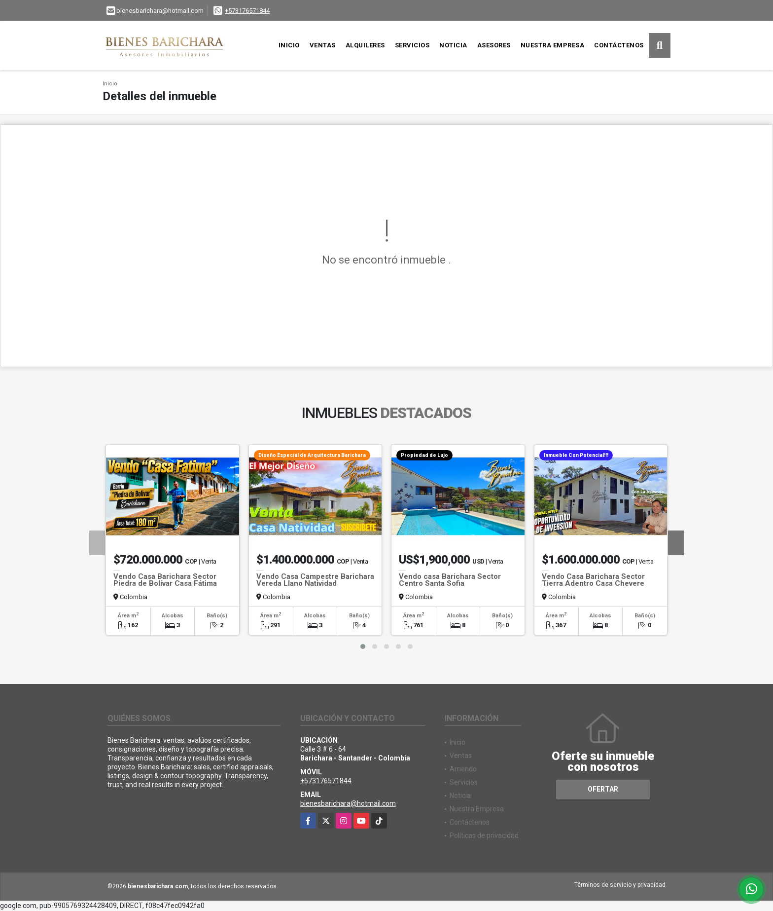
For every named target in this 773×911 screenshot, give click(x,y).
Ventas (323, 45)
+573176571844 (247, 10)
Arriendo (463, 769)
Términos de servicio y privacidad (620, 884)
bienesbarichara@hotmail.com (348, 803)
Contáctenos (619, 45)
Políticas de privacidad (484, 835)
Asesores (494, 45)
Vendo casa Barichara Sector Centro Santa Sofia (450, 580)
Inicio (289, 45)
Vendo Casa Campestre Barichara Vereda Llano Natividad (315, 580)
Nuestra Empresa (553, 45)
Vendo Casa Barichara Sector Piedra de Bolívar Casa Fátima (165, 580)
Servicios (412, 45)
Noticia (453, 45)
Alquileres (365, 45)
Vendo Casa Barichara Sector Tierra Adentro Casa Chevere (593, 580)
